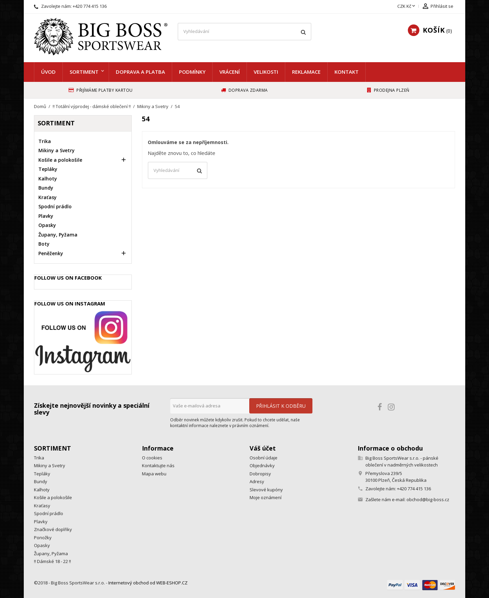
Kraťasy (47, 197)
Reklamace (306, 71)
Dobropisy (260, 474)
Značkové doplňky (53, 529)
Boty (44, 244)
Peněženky (50, 253)
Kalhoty (47, 178)
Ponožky (43, 537)
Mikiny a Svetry (56, 150)
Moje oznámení (266, 497)
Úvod (48, 71)
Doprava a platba (140, 71)
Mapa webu (154, 474)
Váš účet (263, 448)
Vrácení (229, 71)
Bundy (45, 187)
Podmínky (192, 71)
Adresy (257, 481)
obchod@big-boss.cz (427, 499)
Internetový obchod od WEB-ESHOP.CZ (147, 583)
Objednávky (262, 465)
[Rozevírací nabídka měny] (406, 6)
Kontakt (346, 71)
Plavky (45, 216)
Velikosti (266, 71)
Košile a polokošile (60, 160)
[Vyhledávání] (244, 31)
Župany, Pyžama (57, 234)
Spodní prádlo (55, 206)
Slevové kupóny (266, 490)
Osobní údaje (263, 458)
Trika (44, 141)
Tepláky (47, 169)
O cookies (152, 458)
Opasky (47, 225)
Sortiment (84, 71)
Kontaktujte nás (158, 465)
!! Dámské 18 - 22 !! (52, 561)
